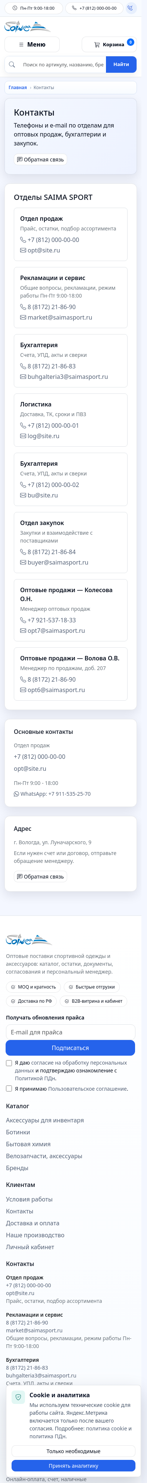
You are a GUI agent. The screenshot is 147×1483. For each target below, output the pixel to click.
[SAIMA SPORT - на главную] (70, 940)
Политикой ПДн (35, 1078)
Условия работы (29, 1199)
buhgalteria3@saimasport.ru (64, 377)
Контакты (19, 1211)
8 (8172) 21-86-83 (48, 366)
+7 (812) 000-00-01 (49, 425)
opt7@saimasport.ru (52, 630)
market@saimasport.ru (56, 317)
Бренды (17, 1168)
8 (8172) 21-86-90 (48, 307)
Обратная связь (40, 159)
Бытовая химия (28, 1144)
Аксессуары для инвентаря (45, 1120)
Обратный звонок (130, 8)
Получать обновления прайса (45, 1017)
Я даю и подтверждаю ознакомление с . (71, 1070)
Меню (32, 44)
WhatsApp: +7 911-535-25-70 (52, 793)
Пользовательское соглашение (87, 1088)
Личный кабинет (30, 1247)
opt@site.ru (40, 250)
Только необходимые (74, 1451)
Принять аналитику (73, 1465)
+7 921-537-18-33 (48, 620)
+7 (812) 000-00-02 (49, 485)
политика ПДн (47, 1436)
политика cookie (106, 1428)
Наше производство (35, 1235)
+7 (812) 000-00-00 (94, 8)
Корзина (114, 43)
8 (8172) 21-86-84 (48, 552)
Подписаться (70, 1048)
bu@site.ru (39, 495)
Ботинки (18, 1132)
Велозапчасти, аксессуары (44, 1156)
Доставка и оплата (32, 1223)
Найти (121, 64)
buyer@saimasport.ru (54, 562)
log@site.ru (39, 436)
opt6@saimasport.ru (52, 690)
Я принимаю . (71, 1088)
